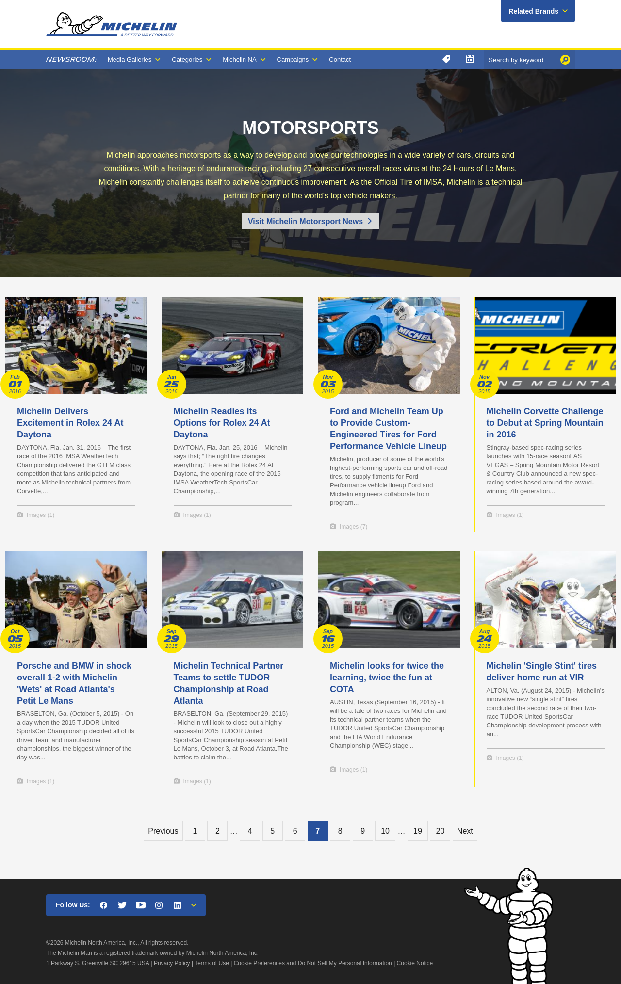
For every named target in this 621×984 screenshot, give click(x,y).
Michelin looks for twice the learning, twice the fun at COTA (387, 677)
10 (385, 831)
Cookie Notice (415, 963)
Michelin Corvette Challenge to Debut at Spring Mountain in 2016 (545, 422)
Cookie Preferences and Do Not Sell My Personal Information (313, 963)
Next (465, 831)
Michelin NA (239, 59)
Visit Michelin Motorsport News (305, 221)
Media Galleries (129, 59)
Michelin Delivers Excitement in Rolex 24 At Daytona (70, 422)
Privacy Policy (172, 963)
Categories (187, 59)
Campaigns (293, 59)
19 (417, 831)
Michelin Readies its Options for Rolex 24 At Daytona (222, 422)
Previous (163, 831)
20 (440, 831)
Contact (340, 59)
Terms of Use (212, 963)
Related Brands (533, 11)
